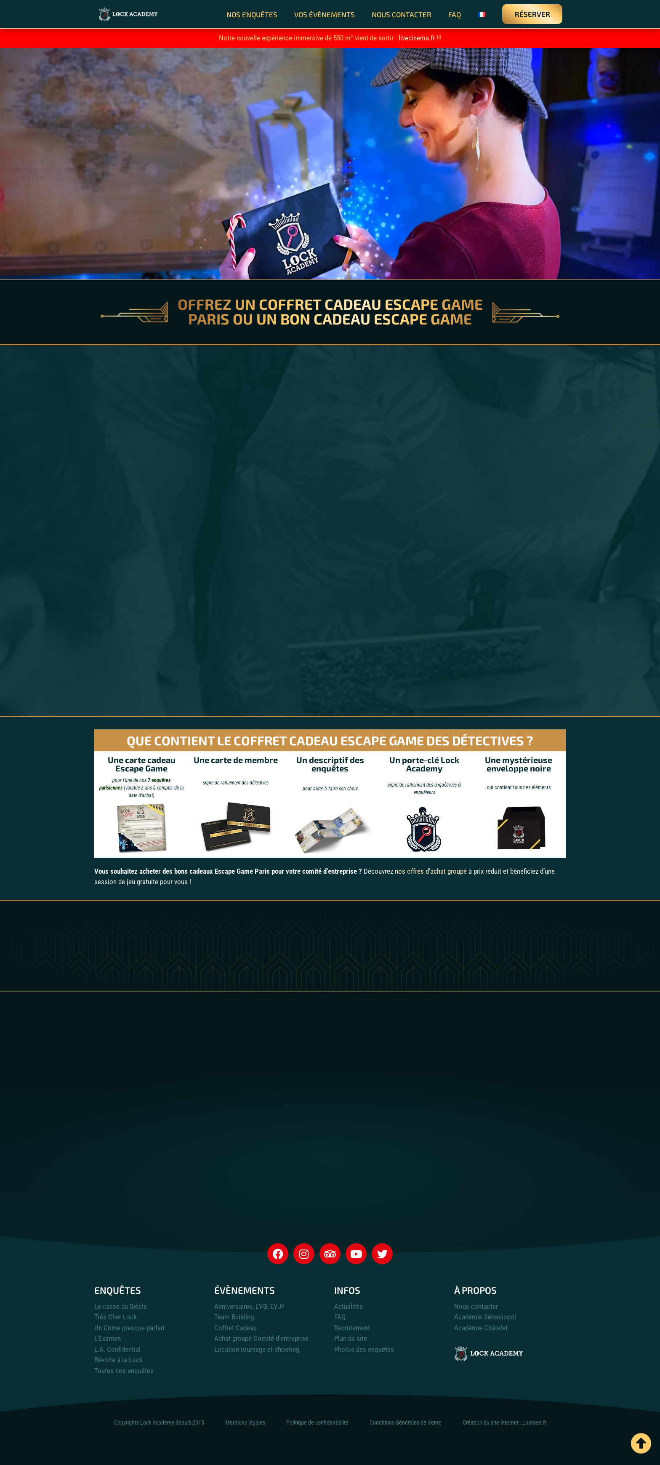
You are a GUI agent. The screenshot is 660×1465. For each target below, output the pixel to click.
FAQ (454, 14)
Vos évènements (324, 14)
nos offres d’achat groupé (431, 871)
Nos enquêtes (251, 14)
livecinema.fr (417, 38)
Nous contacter (401, 14)
